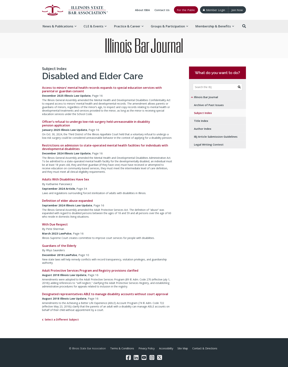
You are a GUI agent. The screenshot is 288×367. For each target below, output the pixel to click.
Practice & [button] (128, 26)
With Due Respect (55, 224)
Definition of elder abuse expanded (67, 201)
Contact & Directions (204, 348)
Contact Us (162, 10)
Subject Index (54, 69)
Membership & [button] (214, 26)
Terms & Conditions (122, 348)
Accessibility (166, 348)
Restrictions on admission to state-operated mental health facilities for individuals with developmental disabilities (105, 147)
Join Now (237, 10)
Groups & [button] (169, 26)
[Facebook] (128, 357)
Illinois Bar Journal (206, 97)
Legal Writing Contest (209, 144)
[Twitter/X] (159, 357)
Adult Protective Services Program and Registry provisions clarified (90, 270)
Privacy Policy (146, 348)
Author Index (202, 128)
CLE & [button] (95, 26)
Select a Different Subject (62, 319)
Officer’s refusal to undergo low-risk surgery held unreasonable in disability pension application (96, 123)
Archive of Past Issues (209, 105)
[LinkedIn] (136, 357)
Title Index (201, 121)
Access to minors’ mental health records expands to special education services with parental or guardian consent (102, 89)
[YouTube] (144, 357)
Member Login (214, 10)
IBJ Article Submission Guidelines (215, 136)
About (142, 10)
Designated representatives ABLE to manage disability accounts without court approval (105, 294)
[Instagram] (152, 357)
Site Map (182, 348)
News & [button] (59, 26)
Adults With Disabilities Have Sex (65, 179)
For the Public (186, 10)
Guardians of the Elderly (59, 246)
